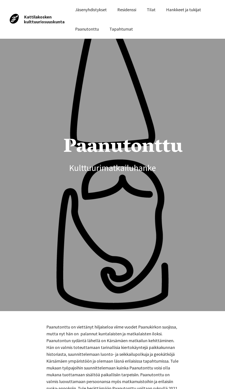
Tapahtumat (121, 29)
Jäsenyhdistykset (91, 9)
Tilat (151, 9)
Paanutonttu (87, 29)
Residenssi (126, 9)
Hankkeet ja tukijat (183, 9)
